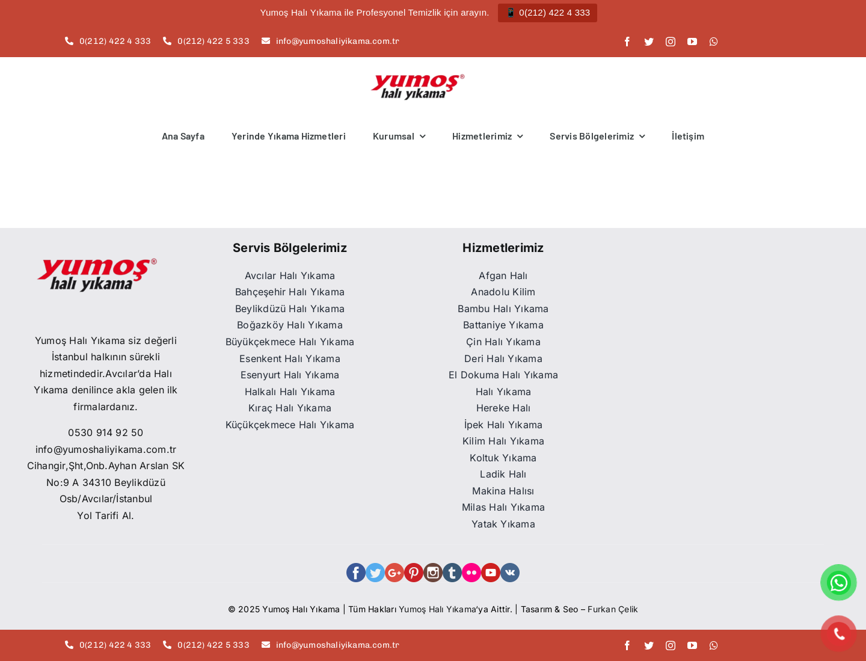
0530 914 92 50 (105, 432)
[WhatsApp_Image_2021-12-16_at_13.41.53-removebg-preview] (95, 253)
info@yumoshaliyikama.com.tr (105, 449)
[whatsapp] (714, 41)
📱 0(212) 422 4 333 (548, 12)
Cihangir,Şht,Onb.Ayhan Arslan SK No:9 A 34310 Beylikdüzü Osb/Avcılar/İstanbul (106, 482)
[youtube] (692, 41)
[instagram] (670, 41)
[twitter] (649, 41)
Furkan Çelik (613, 609)
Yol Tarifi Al (104, 515)
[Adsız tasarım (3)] (417, 78)
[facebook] (627, 41)
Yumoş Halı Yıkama (437, 609)
